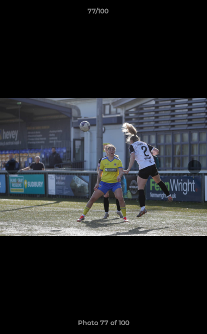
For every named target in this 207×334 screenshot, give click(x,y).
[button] (173, 13)
